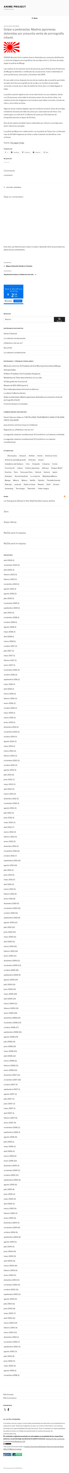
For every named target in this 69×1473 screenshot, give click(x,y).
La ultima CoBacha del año (15, 393)
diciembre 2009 (10, 961)
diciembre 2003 (10, 1280)
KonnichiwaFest (21, 476)
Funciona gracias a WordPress (12, 1468)
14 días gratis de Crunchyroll (15, 382)
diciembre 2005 (10, 1166)
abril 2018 (8, 637)
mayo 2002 (8, 1366)
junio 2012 (8, 818)
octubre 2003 (9, 1289)
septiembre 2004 (11, 1237)
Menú (34, 18)
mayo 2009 (8, 994)
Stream (56, 484)
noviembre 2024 (10, 565)
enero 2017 (8, 665)
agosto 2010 (9, 922)
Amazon (22, 456)
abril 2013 (8, 789)
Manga (7, 480)
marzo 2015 (9, 718)
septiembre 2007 (11, 1089)
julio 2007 (8, 1099)
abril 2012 (8, 827)
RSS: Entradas (8, 1394)
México (16, 480)
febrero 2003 (9, 1328)
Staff (48, 484)
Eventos (8, 472)
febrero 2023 (9, 574)
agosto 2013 (9, 770)
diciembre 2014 (10, 727)
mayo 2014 (8, 746)
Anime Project (15, 6)
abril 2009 (8, 999)
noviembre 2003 (11, 1285)
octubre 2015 (9, 708)
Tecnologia (20, 488)
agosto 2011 (9, 865)
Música (24, 480)
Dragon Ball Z (56, 468)
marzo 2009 (9, 1003)
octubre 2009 (9, 970)
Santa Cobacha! (10, 334)
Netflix (32, 480)
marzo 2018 (9, 641)
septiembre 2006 (11, 1132)
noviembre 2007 (10, 1080)
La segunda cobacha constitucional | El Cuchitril (23, 434)
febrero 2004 (9, 1270)
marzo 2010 (9, 946)
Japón (54, 472)
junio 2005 (8, 1194)
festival (38, 472)
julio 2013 (8, 775)
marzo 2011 (8, 889)
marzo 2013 (9, 794)
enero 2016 (8, 703)
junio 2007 (8, 1104)
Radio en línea (29, 484)
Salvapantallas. (10, 370)
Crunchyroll (9, 468)
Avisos (41, 460)
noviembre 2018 (10, 617)
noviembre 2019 (10, 603)
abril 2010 (8, 942)
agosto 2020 (9, 594)
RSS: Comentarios (9, 1398)
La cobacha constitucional (14, 353)
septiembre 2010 (11, 918)
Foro (6, 496)
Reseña (41, 484)
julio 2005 (8, 1189)
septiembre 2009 (11, 975)
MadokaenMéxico (50, 476)
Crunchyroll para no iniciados (16, 404)
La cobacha (35, 476)
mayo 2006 (8, 1146)
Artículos (32, 460)
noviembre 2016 (10, 670)
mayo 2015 (8, 713)
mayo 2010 (8, 937)
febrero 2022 (9, 579)
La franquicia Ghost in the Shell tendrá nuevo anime (29, 501)
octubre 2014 (9, 737)
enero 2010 (8, 956)
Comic (55, 464)
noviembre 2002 (10, 1342)
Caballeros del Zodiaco (14, 464)
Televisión (31, 488)
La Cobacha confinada (55, 434)
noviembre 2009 (11, 965)
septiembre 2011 (10, 861)
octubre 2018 (9, 622)
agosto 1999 (9, 1371)
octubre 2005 (9, 1175)
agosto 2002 (9, 1351)
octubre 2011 (9, 856)
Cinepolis (36, 464)
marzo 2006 (9, 1156)
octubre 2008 (9, 1027)
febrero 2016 (9, 698)
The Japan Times (17, 143)
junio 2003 (8, 1309)
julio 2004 (8, 1247)
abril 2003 (8, 1318)
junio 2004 (8, 1251)
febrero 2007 (9, 1118)
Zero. (6, 511)
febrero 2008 (9, 1065)
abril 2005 (8, 1204)
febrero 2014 (9, 756)
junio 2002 (8, 1361)
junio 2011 (8, 875)
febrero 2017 (9, 660)
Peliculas (8, 484)
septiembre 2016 (11, 679)
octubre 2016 (9, 675)
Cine (28, 464)
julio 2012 (7, 813)
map (17, 26)
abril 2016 (8, 689)
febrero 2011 (9, 894)
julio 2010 (8, 927)
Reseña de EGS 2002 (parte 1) (16, 385)
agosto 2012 (9, 808)
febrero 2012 (9, 837)
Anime (40, 456)
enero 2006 (9, 1161)
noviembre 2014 (10, 732)
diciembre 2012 (10, 799)
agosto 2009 (9, 980)
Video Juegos (43, 488)
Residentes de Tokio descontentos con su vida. (23, 378)
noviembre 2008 (11, 1023)
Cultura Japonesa (13, 187)
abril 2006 (8, 1151)
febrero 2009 (9, 1008)
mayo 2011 (8, 880)
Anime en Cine (51, 456)
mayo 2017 (8, 656)
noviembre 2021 (10, 584)
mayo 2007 (8, 1108)
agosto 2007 (9, 1094)
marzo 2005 (9, 1208)
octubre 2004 (9, 1232)
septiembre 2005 (11, 1180)
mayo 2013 (8, 784)
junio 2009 (8, 989)
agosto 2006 (9, 1137)
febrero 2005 (9, 1213)
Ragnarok (8, 430)
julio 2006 (8, 1142)
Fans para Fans (26, 472)
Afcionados (12, 456)
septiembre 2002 (11, 1347)
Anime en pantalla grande (15, 460)
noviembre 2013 (10, 760)
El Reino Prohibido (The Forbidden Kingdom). (22, 374)
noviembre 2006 (11, 1127)
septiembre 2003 (11, 1294)
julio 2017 (7, 651)
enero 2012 (8, 841)
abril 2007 (8, 1113)
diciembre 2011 (10, 846)
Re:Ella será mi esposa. (15, 533)
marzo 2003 (9, 1323)
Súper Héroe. (10, 522)
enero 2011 (8, 899)
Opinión (41, 480)
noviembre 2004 (11, 1227)
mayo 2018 (8, 632)
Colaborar (33, 425)
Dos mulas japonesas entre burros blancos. (21, 389)
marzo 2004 (9, 1266)
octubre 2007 (9, 1085)
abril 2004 (8, 1261)
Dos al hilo (8, 348)
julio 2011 (7, 870)
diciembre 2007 (10, 1075)
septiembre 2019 (11, 608)
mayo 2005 (8, 1199)
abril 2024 (8, 570)
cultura (20, 468)
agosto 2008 (9, 1037)
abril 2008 (8, 1056)
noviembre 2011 (10, 851)
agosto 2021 (9, 589)
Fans (16, 472)
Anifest (32, 456)
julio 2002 (8, 1356)
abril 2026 (8, 560)
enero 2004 (9, 1275)
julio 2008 (8, 1042)
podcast (17, 484)
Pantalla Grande (53, 480)
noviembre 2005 (11, 1170)
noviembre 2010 (10, 908)
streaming (9, 488)
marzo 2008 (9, 1061)
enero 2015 (8, 722)
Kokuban (8, 476)
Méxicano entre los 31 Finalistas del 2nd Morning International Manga (32, 366)
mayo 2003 (8, 1313)
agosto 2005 (9, 1185)
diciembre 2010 (10, 903)
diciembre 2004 (10, 1223)
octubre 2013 (9, 765)
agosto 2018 (9, 627)
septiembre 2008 (11, 1032)
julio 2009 (8, 984)
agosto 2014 (9, 741)
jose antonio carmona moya (15, 425)
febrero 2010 (9, 951)
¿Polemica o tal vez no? (13, 343)
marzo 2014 (9, 751)
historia (47, 472)
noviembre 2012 (10, 803)
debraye (45, 468)
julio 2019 (8, 613)
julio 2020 (8, 598)
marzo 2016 (9, 694)
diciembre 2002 (10, 1337)
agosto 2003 (9, 1299)
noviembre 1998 (10, 1375)
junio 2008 (8, 1046)
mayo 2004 (8, 1256)
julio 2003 (8, 1304)
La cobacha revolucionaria (14, 338)
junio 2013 (8, 779)
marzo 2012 (8, 832)
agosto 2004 (9, 1242)
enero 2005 (9, 1218)
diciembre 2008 (10, 1018)
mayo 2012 (8, 822)
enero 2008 (9, 1070)
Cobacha (46, 464)
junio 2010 (8, 932)
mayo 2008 (8, 1051)
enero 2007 (8, 1123)
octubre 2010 (9, 913)
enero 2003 (9, 1332)
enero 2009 (9, 1013)
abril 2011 (7, 884)
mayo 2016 (8, 684)
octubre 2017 (9, 646)
